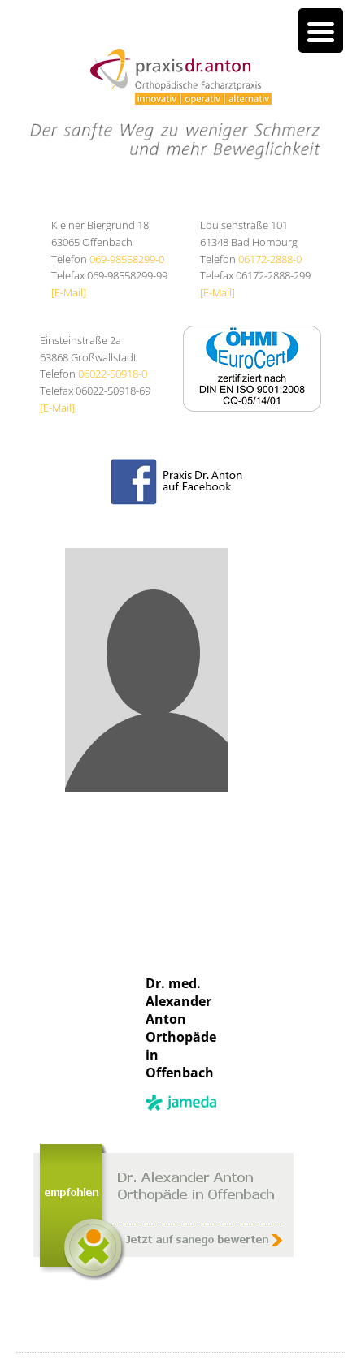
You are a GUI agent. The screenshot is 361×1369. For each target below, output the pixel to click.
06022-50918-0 (112, 373)
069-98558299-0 (126, 259)
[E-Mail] (68, 292)
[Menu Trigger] (320, 30)
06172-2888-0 (270, 259)
